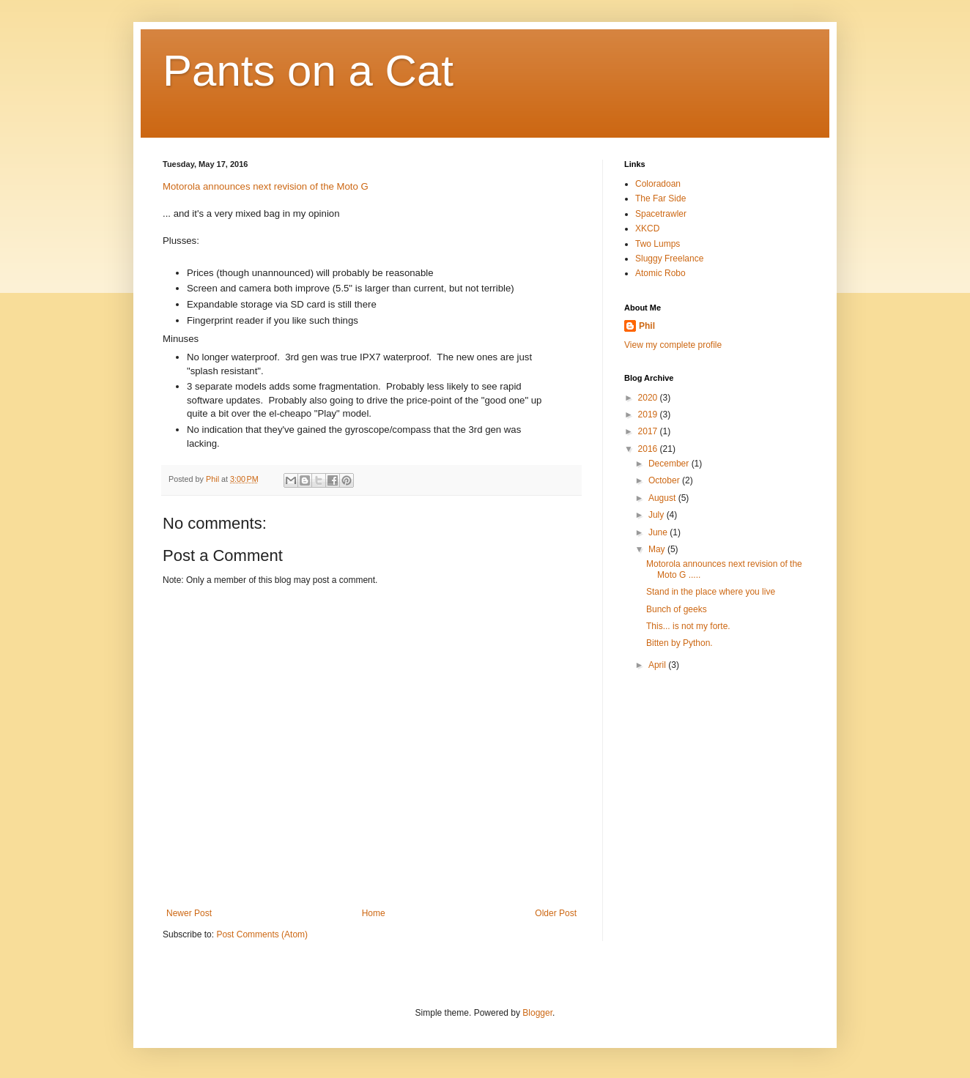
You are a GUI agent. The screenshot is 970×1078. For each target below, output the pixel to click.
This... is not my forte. (688, 626)
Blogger (537, 1013)
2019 (649, 414)
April (658, 665)
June (659, 532)
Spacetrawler (660, 214)
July (657, 515)
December (670, 463)
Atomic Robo (660, 273)
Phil (647, 326)
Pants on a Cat (308, 70)
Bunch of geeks (676, 609)
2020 (649, 398)
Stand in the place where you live (710, 592)
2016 (649, 449)
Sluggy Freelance (669, 258)
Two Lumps (657, 244)
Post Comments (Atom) (262, 934)
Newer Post (189, 913)
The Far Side (660, 198)
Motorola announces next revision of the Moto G (266, 186)
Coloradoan (658, 184)
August (663, 498)
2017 (649, 431)
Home (373, 913)
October (665, 480)
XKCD (647, 228)
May (657, 549)
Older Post (556, 913)
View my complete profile (673, 345)
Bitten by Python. (679, 643)
